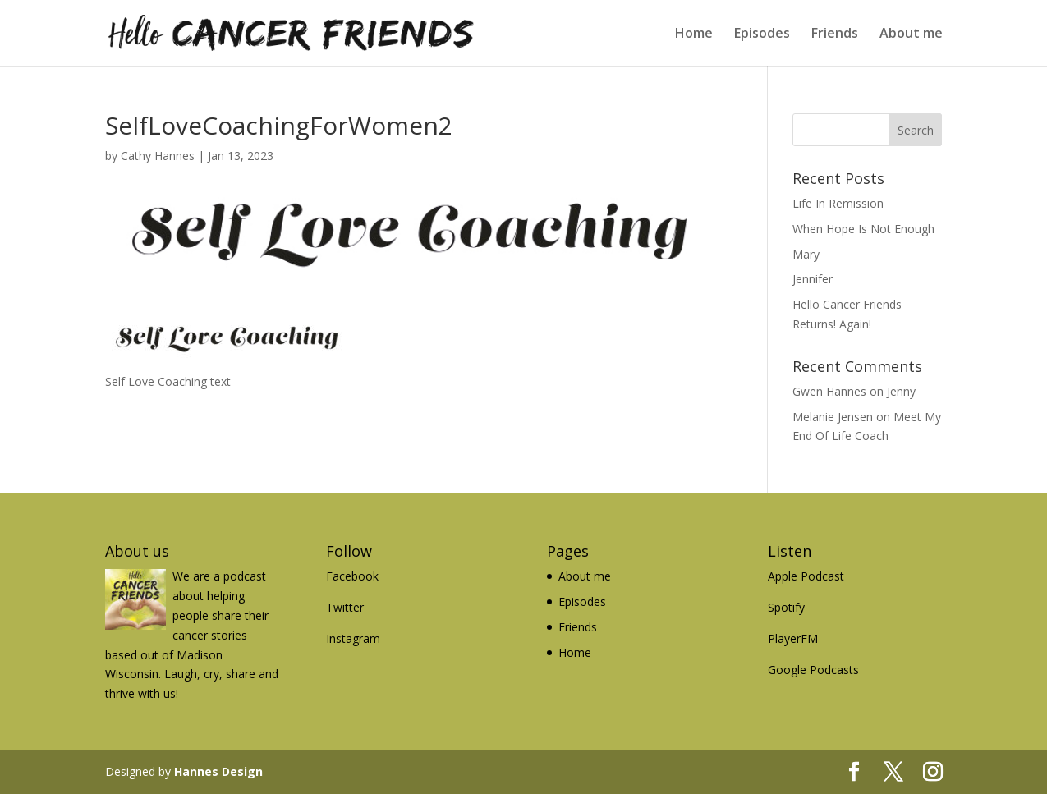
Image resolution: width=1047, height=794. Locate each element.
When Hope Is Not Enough (863, 228)
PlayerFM (793, 638)
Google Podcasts (813, 669)
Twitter (345, 607)
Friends (834, 34)
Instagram (353, 638)
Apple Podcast (806, 576)
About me (911, 34)
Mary (806, 254)
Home (694, 34)
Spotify (786, 607)
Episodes (762, 34)
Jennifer (812, 279)
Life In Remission (838, 203)
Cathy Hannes (158, 155)
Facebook (352, 576)
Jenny (901, 391)
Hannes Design (218, 771)
